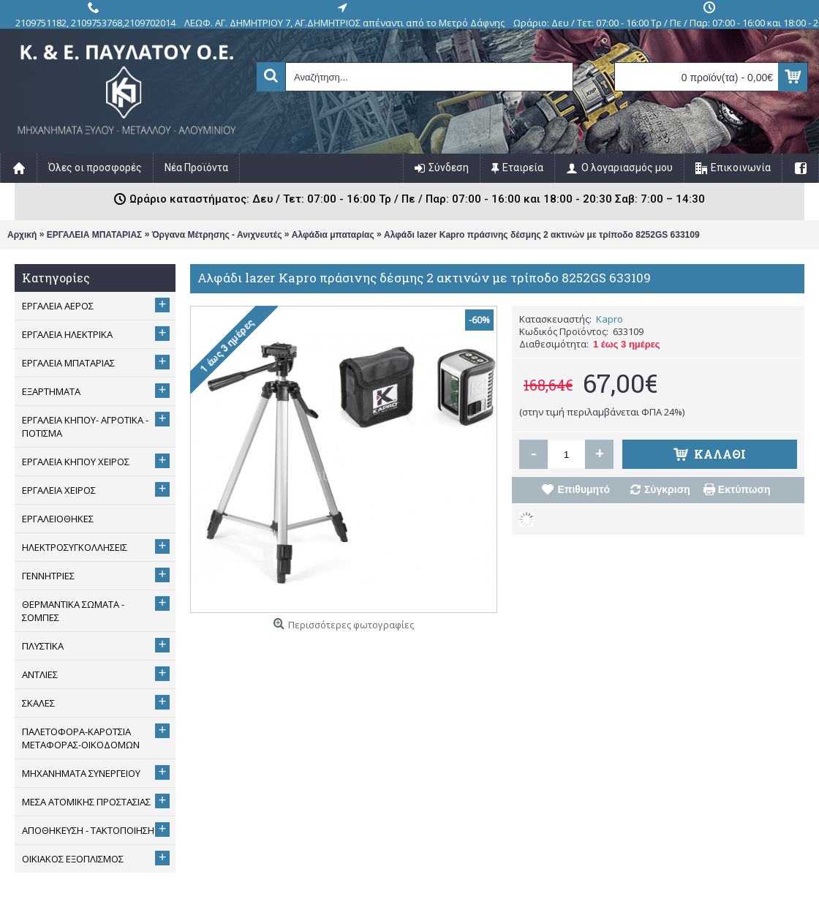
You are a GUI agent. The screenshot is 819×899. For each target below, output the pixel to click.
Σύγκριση (667, 489)
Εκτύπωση (744, 489)
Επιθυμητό (583, 489)
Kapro (609, 319)
